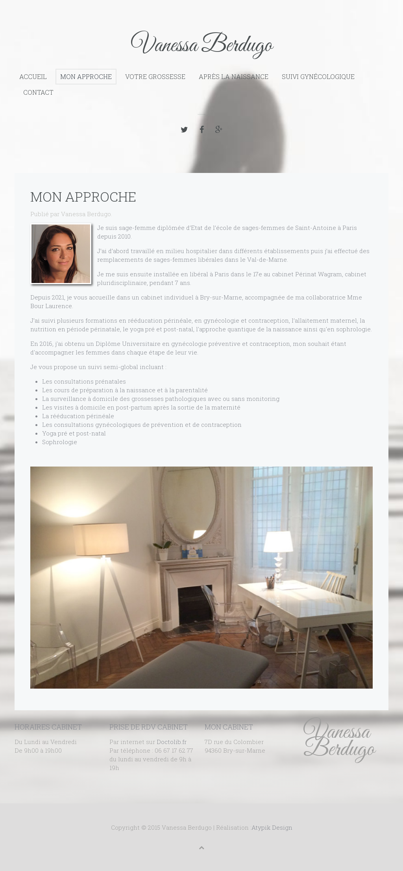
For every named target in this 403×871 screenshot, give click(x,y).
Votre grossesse (155, 76)
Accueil (33, 76)
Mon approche (86, 76)
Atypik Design (271, 827)
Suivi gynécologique (318, 76)
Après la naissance (233, 76)
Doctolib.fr (172, 742)
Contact (38, 92)
